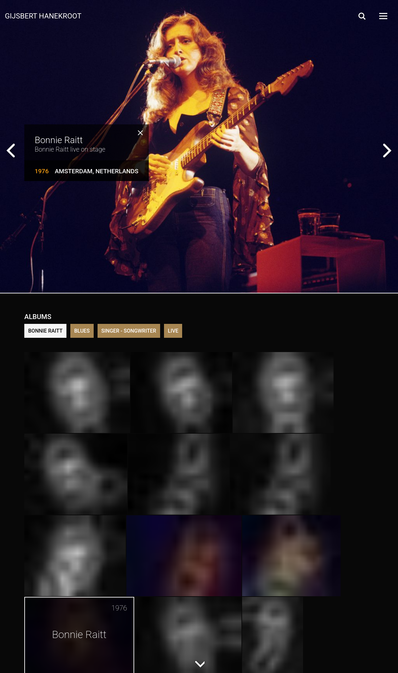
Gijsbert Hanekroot (43, 15)
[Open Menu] (382, 16)
